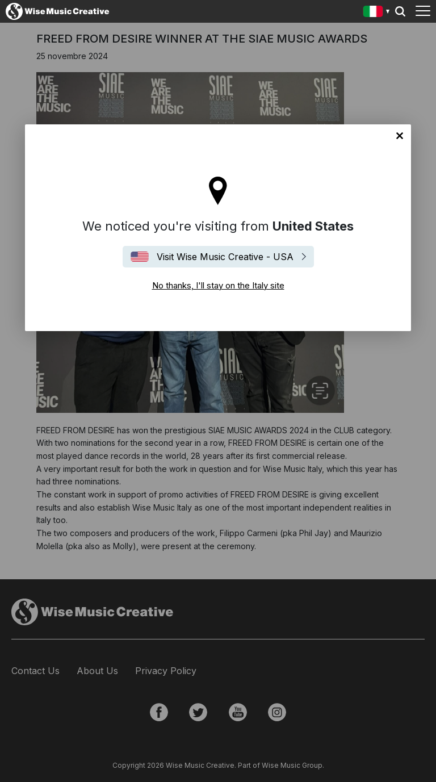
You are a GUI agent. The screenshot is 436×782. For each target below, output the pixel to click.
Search (400, 11)
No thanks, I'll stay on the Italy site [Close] (399, 135)
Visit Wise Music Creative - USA (225, 256)
